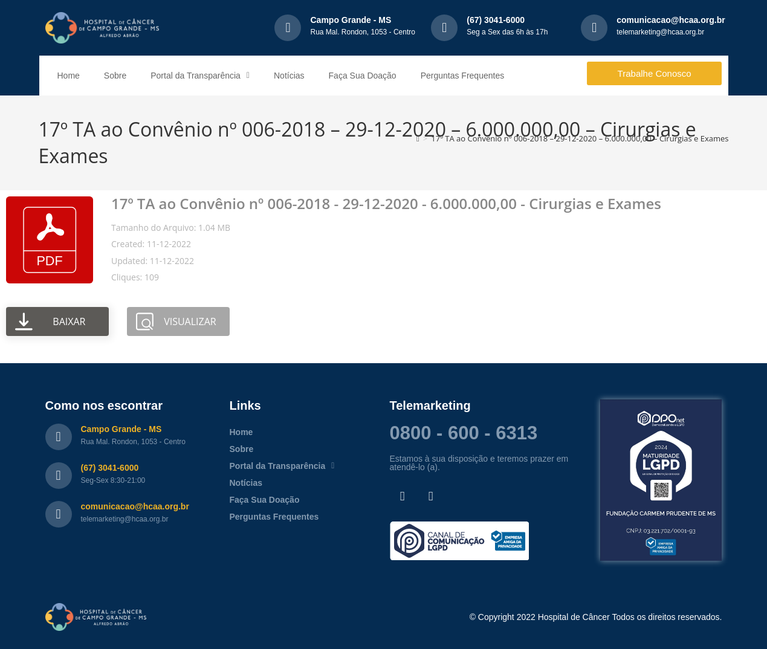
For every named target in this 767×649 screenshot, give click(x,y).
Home (68, 75)
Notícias (289, 75)
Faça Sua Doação (362, 75)
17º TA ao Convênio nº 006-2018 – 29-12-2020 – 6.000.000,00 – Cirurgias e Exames (579, 138)
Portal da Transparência (200, 75)
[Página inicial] (417, 138)
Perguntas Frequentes (463, 75)
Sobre (115, 75)
